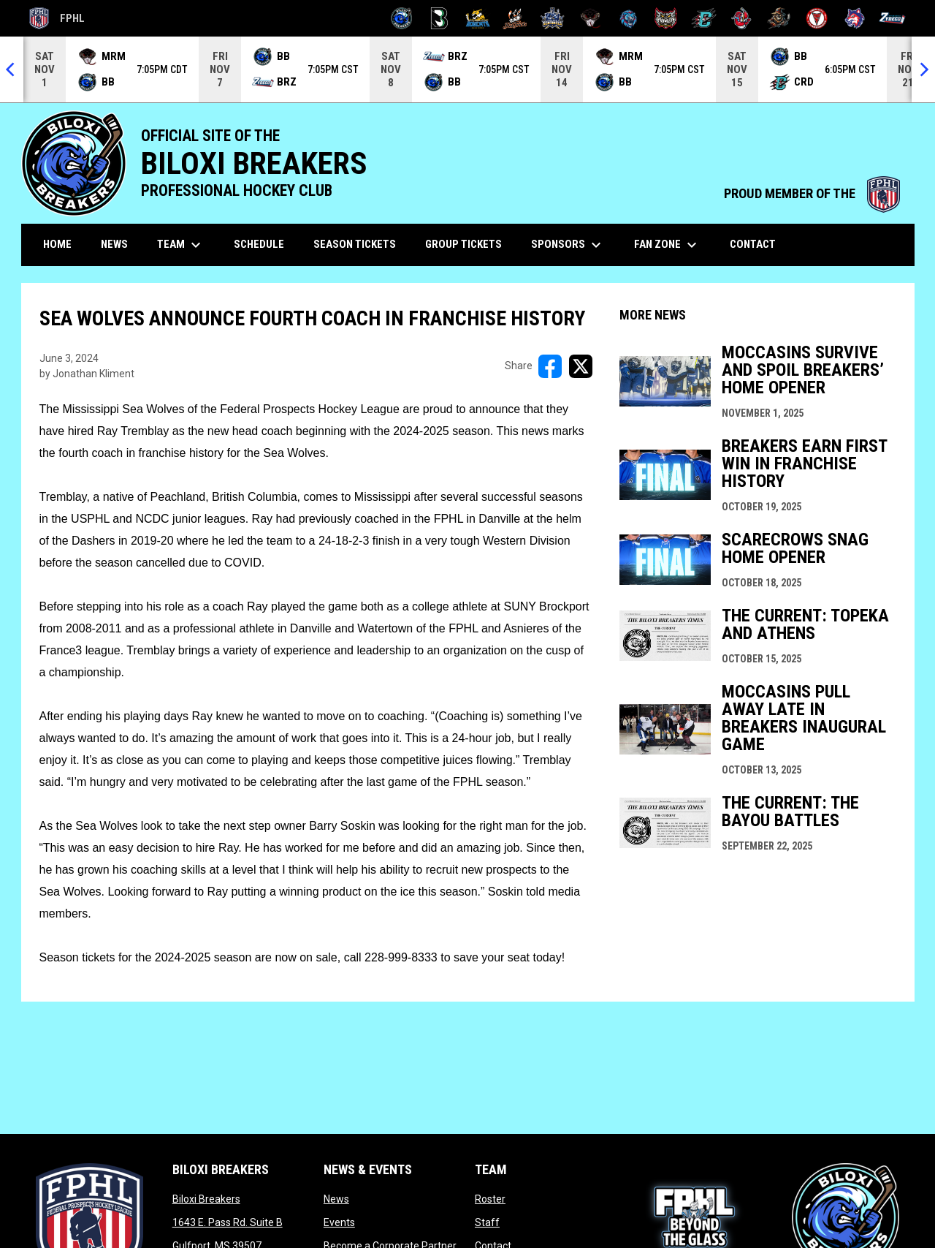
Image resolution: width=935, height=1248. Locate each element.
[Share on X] (580, 366)
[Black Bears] (439, 18)
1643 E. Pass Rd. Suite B (227, 1222)
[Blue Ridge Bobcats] (477, 18)
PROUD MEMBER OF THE (812, 194)
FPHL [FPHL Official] (57, 18)
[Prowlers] (665, 18)
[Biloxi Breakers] (402, 18)
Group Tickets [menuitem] (463, 244)
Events (339, 1222)
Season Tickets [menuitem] (354, 244)
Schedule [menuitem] (259, 244)
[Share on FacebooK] (550, 366)
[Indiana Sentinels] (552, 18)
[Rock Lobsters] (741, 18)
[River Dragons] (703, 18)
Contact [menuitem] (753, 244)
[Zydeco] (892, 18)
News (336, 1199)
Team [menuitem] (181, 245)
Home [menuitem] (57, 244)
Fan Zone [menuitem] (667, 245)
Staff (487, 1222)
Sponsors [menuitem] (568, 245)
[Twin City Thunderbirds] (817, 18)
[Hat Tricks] (515, 18)
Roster (490, 1199)
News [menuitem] (114, 244)
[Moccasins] (590, 18)
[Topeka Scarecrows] (779, 18)
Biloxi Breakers (206, 1199)
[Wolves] (855, 18)
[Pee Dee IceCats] (628, 18)
